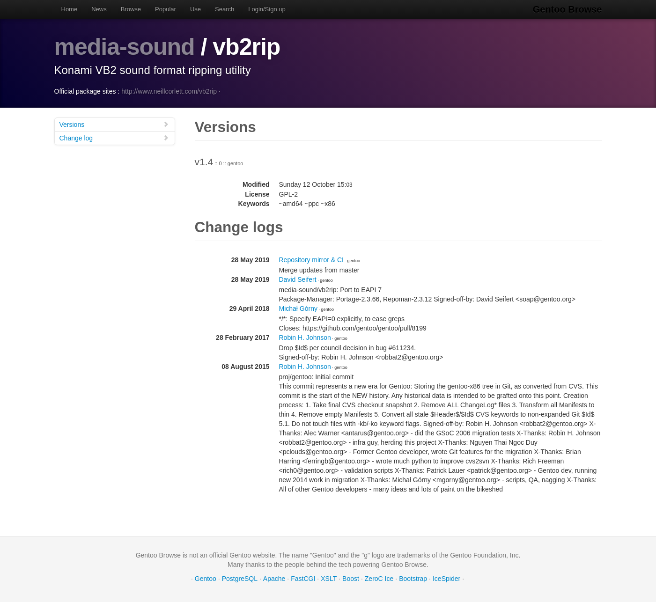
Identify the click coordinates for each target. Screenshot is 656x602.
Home (69, 9)
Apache (274, 578)
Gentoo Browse (567, 9)
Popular (165, 9)
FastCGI (303, 578)
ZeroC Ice (379, 578)
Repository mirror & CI (311, 260)
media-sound (124, 47)
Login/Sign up (267, 9)
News (99, 9)
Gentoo (205, 578)
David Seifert (298, 279)
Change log (114, 138)
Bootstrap (413, 578)
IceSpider (446, 578)
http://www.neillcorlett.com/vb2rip (169, 91)
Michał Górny (298, 308)
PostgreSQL (240, 578)
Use (195, 9)
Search (224, 9)
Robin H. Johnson (305, 337)
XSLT (329, 578)
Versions (114, 124)
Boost (350, 578)
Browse (131, 9)
